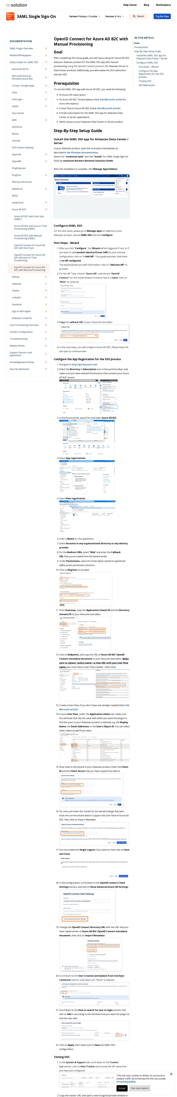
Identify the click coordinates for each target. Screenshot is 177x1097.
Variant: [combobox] (83, 16)
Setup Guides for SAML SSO (24, 62)
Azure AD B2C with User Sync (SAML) (29, 218)
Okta (14, 92)
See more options (139, 1088)
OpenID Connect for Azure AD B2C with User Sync (29, 246)
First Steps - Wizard (149, 66)
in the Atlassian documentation (81, 152)
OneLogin (17, 99)
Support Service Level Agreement (21, 354)
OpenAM (16, 161)
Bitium (15, 133)
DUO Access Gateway (23, 147)
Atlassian (16, 283)
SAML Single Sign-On (36, 16)
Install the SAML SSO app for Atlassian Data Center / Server (152, 57)
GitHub (15, 276)
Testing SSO (145, 81)
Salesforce (17, 188)
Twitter (16, 290)
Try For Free (162, 16)
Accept (122, 1088)
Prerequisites (141, 47)
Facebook (17, 304)
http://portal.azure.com (84, 364)
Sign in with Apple (21, 311)
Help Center (130, 4)
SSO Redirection (147, 85)
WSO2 (15, 195)
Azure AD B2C (19, 209)
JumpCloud (17, 202)
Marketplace (163, 4)
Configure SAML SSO (147, 62)
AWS (14, 120)
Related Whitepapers (20, 55)
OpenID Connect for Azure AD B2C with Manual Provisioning (29, 268)
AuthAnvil (17, 126)
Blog (146, 4)
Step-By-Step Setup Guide (147, 51)
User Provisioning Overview (24, 325)
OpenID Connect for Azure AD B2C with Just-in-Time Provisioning (29, 257)
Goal (136, 43)
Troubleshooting (19, 338)
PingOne (16, 175)
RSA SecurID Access (22, 181)
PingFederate (19, 168)
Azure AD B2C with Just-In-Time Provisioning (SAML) (30, 227)
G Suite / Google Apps (23, 85)
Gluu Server (18, 113)
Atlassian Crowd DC (22, 318)
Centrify (16, 140)
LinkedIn (16, 297)
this (113, 666)
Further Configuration (21, 331)
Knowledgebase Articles (22, 362)
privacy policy (127, 1081)
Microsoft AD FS (20, 69)
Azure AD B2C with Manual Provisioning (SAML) (28, 237)
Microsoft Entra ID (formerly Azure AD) (22, 77)
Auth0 (15, 106)
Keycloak (16, 154)
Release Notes (17, 345)
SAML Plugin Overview (21, 48)
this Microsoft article (111, 99)
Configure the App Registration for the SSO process (151, 73)
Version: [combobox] (113, 16)
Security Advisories (19, 369)
